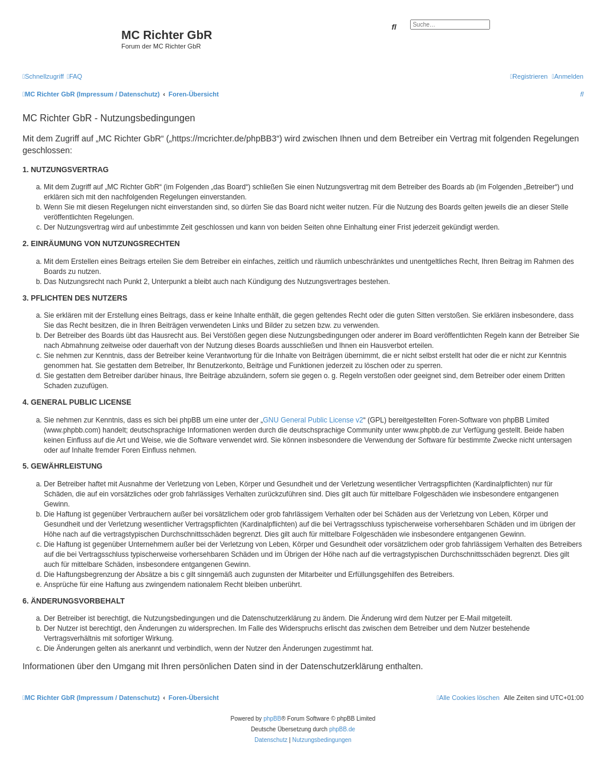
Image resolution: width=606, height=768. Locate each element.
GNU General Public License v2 (313, 420)
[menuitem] (74, 76)
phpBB (272, 718)
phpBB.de (342, 729)
